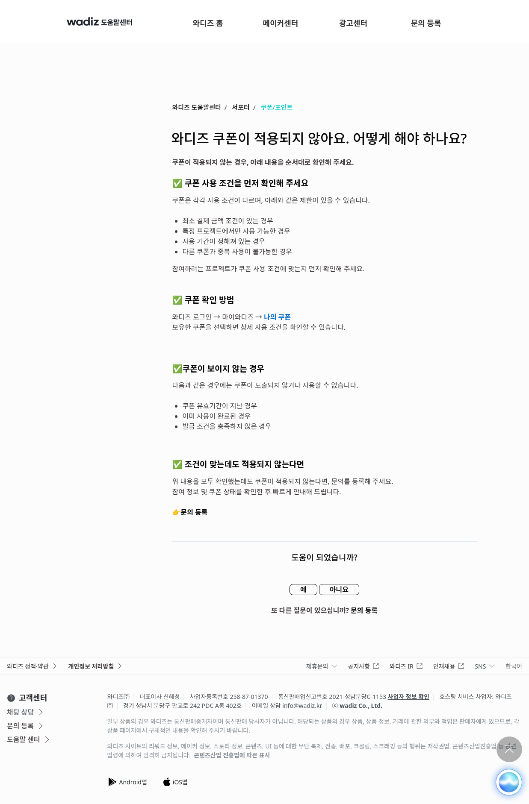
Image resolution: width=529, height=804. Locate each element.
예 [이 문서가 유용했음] (303, 589)
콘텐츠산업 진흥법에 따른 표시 (232, 755)
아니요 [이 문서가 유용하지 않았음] (339, 589)
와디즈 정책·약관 (32, 666)
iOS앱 (175, 782)
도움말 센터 (29, 739)
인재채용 (449, 666)
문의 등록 (426, 23)
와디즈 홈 (208, 23)
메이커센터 (280, 23)
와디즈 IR (406, 666)
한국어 (513, 666)
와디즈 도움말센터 (196, 107)
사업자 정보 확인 (408, 696)
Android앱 (127, 782)
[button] (509, 782)
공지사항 (364, 666)
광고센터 (353, 23)
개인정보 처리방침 (96, 666)
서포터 (241, 107)
